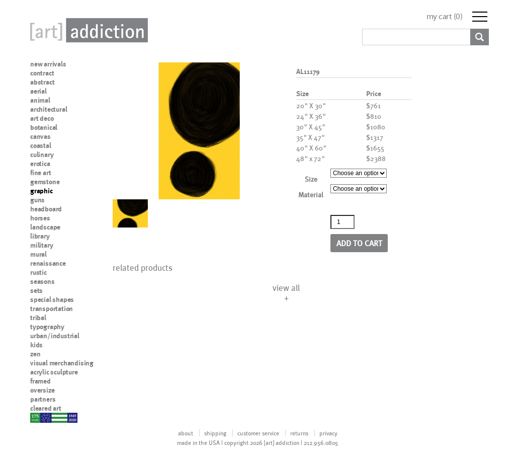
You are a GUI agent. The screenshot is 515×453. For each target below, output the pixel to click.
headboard (46, 209)
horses (40, 218)
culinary (41, 154)
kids (36, 345)
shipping (215, 432)
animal (40, 100)
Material (310, 194)
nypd (37, 417)
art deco (41, 118)
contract (42, 73)
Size (311, 179)
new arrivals (48, 64)
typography (47, 327)
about (185, 432)
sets (36, 290)
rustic (38, 272)
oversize (42, 390)
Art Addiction (87, 30)
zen (35, 354)
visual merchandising (62, 363)
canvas (40, 136)
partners (42, 399)
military (41, 245)
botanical (43, 127)
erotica (40, 164)
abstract (42, 82)
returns (299, 432)
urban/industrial (54, 336)
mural (38, 254)
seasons (42, 281)
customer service (258, 432)
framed (40, 381)
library (40, 236)
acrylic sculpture (54, 372)
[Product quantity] (342, 222)
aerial (38, 91)
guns (37, 200)
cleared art (45, 408)
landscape (45, 227)
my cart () (444, 16)
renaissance (48, 263)
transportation (51, 309)
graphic (41, 191)
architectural (48, 109)
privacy (328, 432)
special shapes (52, 299)
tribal (38, 318)
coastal (40, 145)
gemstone (44, 182)
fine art (40, 173)
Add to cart (359, 243)
